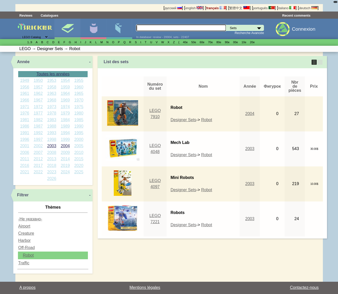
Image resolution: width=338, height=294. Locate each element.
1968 (51, 100)
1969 (65, 100)
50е (193, 42)
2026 (51, 178)
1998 (51, 139)
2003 (51, 146)
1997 (38, 139)
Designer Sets (183, 120)
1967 (38, 100)
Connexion (303, 29)
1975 (79, 107)
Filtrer (22, 195)
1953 (51, 80)
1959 (65, 87)
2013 (51, 159)
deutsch (308, 8)
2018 (51, 165)
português (263, 8)
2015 (79, 159)
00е (235, 42)
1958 (51, 87)
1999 (65, 139)
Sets (67, 29)
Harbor (24, 240)
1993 (51, 133)
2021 (24, 172)
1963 (51, 93)
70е (210, 42)
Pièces (119, 29)
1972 (38, 107)
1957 (38, 87)
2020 (79, 165)
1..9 (29, 42)
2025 (79, 172)
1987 (38, 126)
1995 (79, 133)
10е (244, 42)
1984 (65, 120)
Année (23, 62)
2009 (65, 152)
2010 (79, 152)
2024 (65, 172)
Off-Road (26, 247)
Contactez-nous (304, 287)
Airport (24, 226)
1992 (38, 133)
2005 (79, 146)
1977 (38, 113)
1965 (79, 93)
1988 (51, 126)
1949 (24, 80)
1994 (65, 133)
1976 (24, 113)
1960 (79, 87)
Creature (26, 233)
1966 (24, 100)
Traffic (23, 263)
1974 (65, 107)
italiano (286, 8)
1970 (79, 100)
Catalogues (49, 15)
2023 (51, 172)
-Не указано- (30, 219)
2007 (38, 152)
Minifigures (93, 29)
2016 (24, 165)
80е (219, 42)
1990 (79, 126)
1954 (65, 80)
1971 (24, 107)
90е (227, 42)
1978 (51, 113)
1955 (79, 80)
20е (252, 42)
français (216, 8)
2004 (65, 146)
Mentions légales (144, 287)
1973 (51, 107)
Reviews (26, 15)
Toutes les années (52, 74)
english (194, 8)
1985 (79, 120)
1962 (38, 93)
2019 (65, 165)
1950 (38, 80)
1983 (51, 120)
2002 (38, 146)
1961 (24, 93)
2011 (24, 159)
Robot (28, 255)
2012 (38, 159)
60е (202, 42)
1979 (65, 113)
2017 (38, 165)
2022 (38, 172)
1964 (65, 93)
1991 (24, 133)
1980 (79, 113)
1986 (24, 126)
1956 (24, 87)
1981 (24, 120)
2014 (65, 159)
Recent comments (296, 15)
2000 (79, 139)
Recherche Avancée (249, 33)
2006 (24, 152)
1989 (65, 126)
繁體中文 (239, 8)
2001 (24, 146)
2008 (51, 152)
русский (173, 8)
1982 (38, 120)
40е (185, 42)
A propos (27, 287)
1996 (24, 139)
